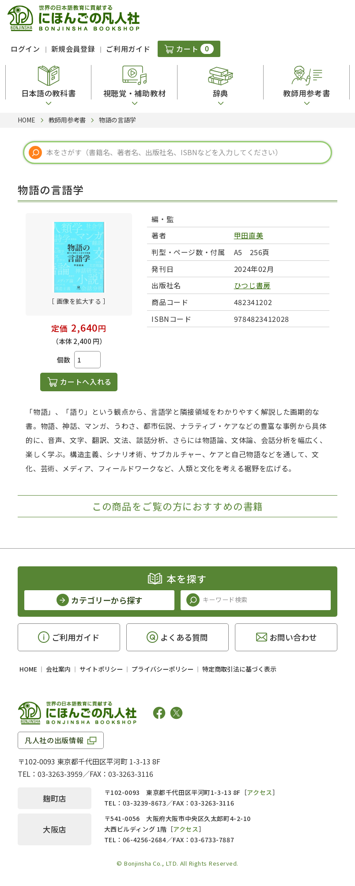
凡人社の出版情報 (54, 740)
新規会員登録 (73, 48)
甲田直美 (249, 235)
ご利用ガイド (128, 48)
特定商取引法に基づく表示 (239, 668)
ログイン (25, 48)
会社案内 (58, 668)
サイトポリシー (101, 668)
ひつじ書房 (252, 285)
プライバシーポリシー (162, 668)
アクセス (259, 792)
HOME (28, 668)
